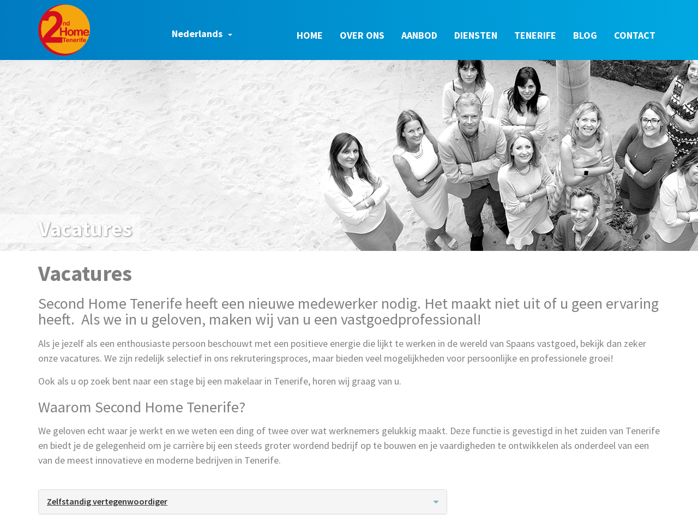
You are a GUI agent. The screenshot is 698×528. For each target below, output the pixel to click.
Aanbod (419, 35)
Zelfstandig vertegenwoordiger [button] (242, 501)
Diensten (475, 35)
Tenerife (535, 35)
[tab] (243, 502)
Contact (634, 35)
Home (310, 35)
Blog (585, 35)
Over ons (362, 35)
